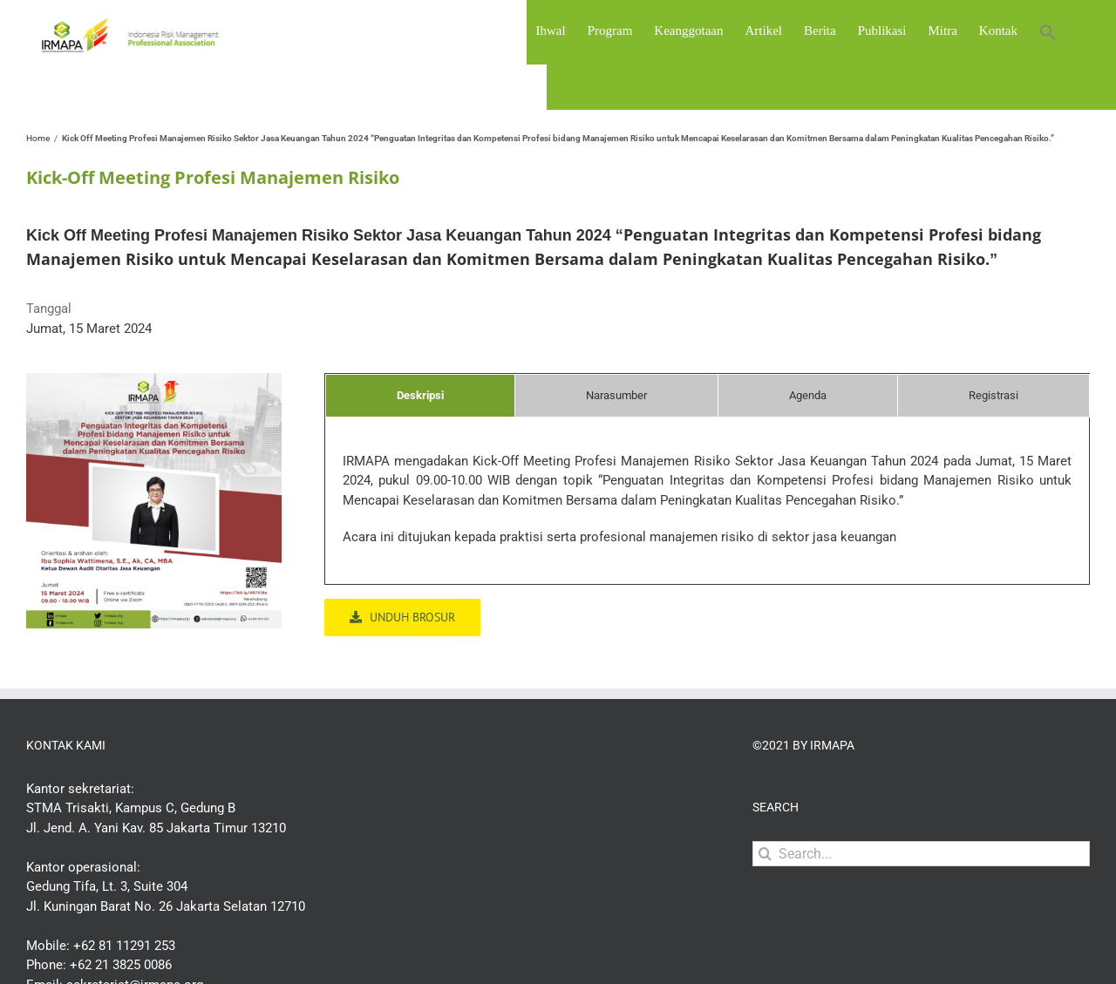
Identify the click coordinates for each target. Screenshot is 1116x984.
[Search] (765, 853)
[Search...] (921, 853)
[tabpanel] (707, 508)
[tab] (420, 395)
